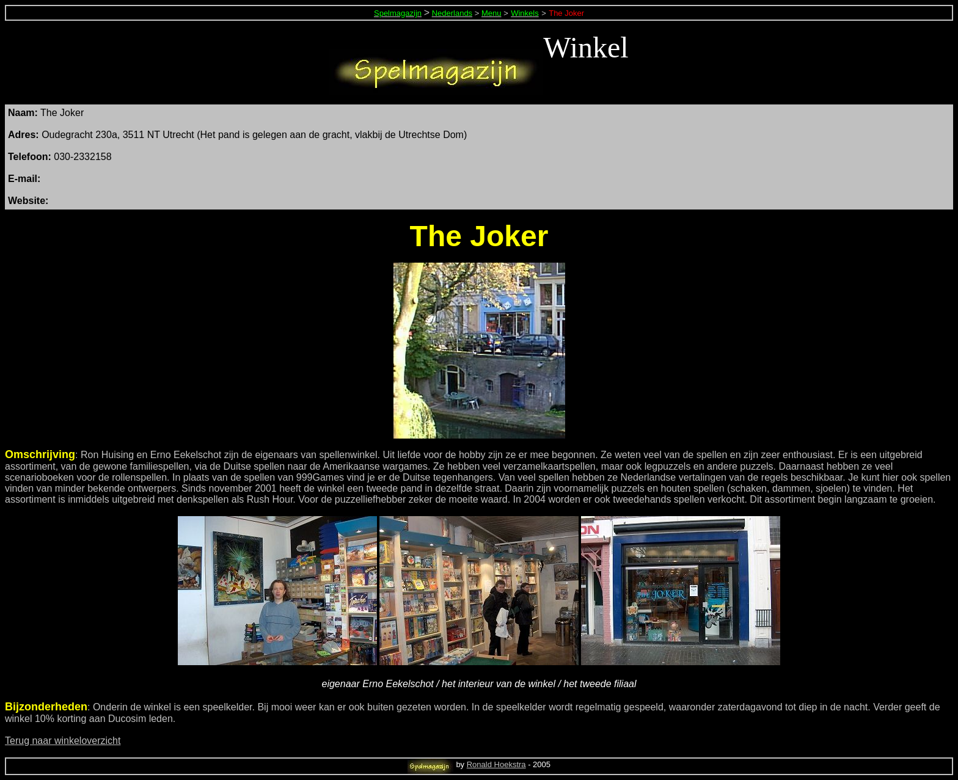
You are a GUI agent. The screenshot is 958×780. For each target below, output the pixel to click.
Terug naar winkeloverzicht (62, 740)
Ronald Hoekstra (496, 764)
